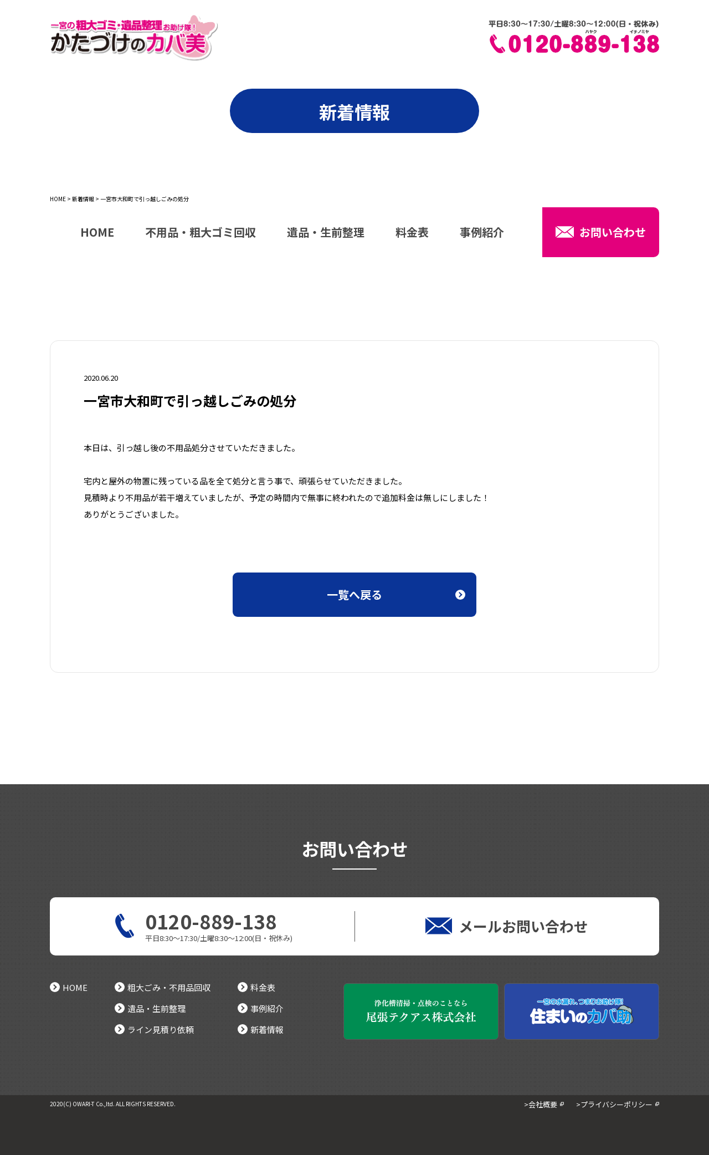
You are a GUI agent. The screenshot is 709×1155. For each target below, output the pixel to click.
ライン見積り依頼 (154, 1029)
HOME (58, 199)
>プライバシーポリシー (614, 1104)
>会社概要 (540, 1104)
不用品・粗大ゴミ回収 (200, 233)
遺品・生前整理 (325, 233)
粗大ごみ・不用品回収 (162, 987)
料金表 (412, 233)
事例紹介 (482, 233)
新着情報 (83, 199)
